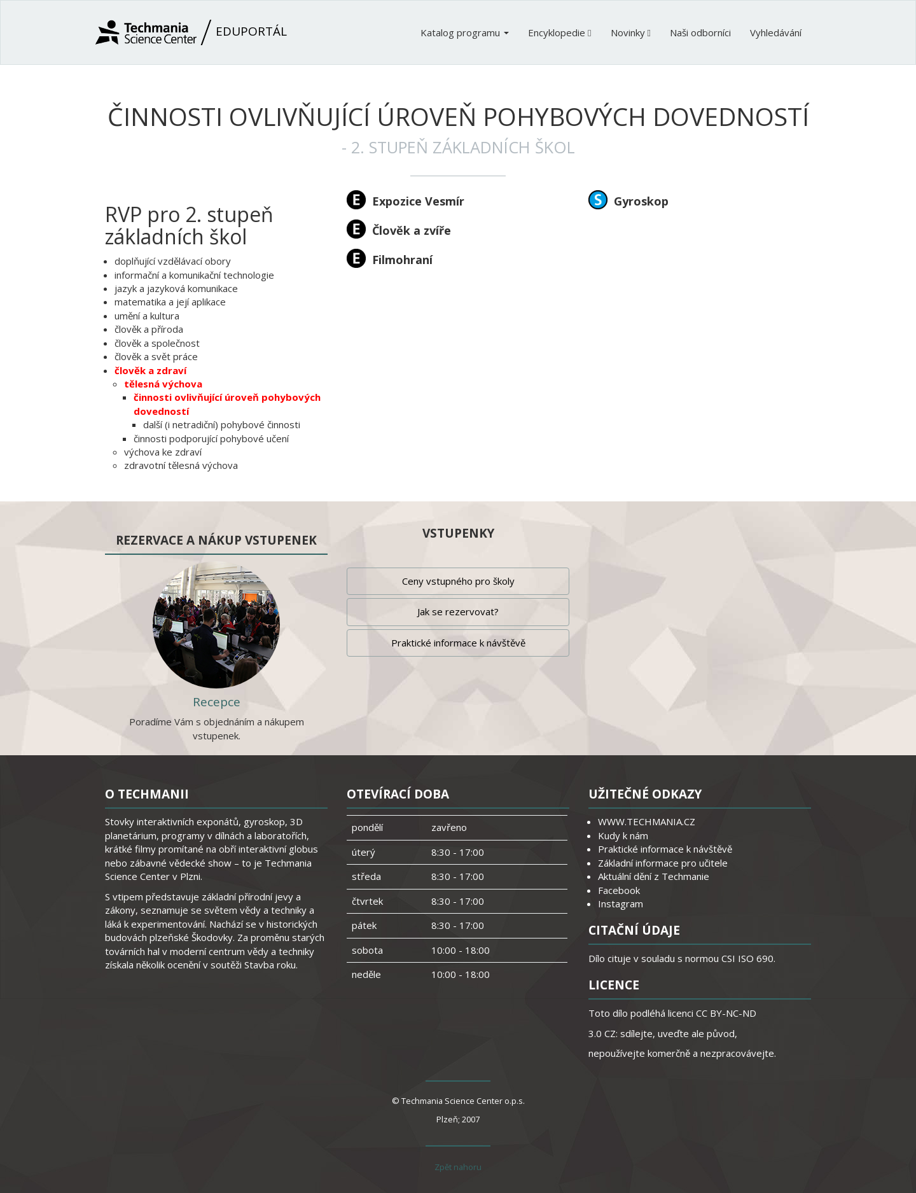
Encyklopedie (559, 32)
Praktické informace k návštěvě (458, 642)
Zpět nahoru (458, 1167)
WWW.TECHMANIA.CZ (646, 821)
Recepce (216, 702)
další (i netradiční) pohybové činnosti (221, 424)
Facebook (619, 890)
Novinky (631, 32)
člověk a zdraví (150, 370)
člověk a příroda (148, 329)
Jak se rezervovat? (458, 611)
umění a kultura (146, 315)
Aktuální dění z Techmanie (653, 876)
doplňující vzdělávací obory (172, 261)
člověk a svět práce (156, 356)
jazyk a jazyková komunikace (176, 288)
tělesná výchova (163, 383)
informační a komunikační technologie (194, 275)
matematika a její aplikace (170, 301)
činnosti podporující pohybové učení (211, 438)
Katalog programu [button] (464, 32)
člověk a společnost (157, 343)
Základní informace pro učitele (663, 862)
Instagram (620, 903)
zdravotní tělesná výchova (181, 465)
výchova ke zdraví (163, 451)
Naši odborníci (700, 32)
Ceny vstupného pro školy (458, 581)
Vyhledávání (776, 32)
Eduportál (191, 32)
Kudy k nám (623, 835)
